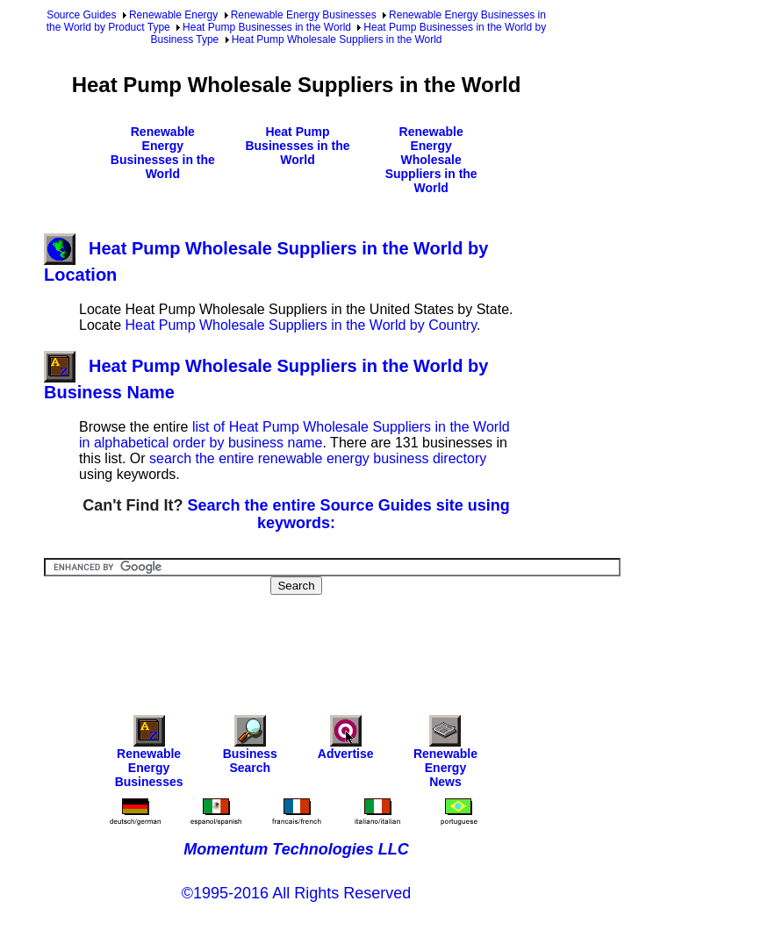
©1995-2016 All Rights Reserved (296, 893)
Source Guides (81, 15)
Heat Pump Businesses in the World (267, 27)
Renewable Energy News (445, 756)
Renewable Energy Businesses (304, 15)
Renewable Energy (173, 15)
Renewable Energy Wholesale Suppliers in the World (431, 160)
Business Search (250, 749)
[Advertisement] (363, 643)
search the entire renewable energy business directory (317, 458)
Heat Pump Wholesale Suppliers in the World (337, 39)
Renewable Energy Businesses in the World (163, 153)
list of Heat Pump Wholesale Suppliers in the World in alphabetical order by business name (294, 434)
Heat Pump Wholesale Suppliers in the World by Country (300, 325)
